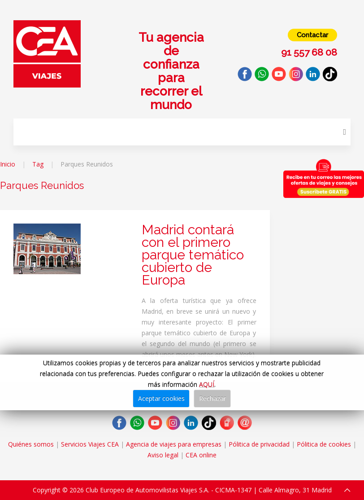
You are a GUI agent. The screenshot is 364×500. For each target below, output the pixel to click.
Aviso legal (162, 455)
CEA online (201, 455)
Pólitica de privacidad (259, 444)
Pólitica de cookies (324, 444)
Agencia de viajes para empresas (173, 444)
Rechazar (212, 398)
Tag (37, 164)
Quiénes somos (31, 444)
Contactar (312, 35)
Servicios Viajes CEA (90, 444)
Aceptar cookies (161, 398)
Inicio (7, 164)
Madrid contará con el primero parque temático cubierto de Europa (193, 255)
